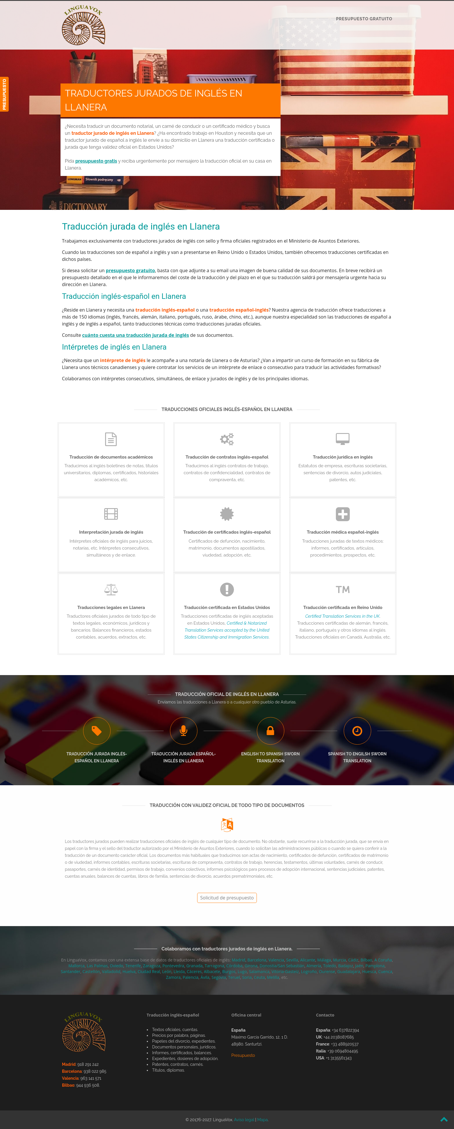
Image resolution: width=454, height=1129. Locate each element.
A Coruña (383, 960)
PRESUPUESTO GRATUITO (364, 19)
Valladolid (111, 971)
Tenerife (133, 965)
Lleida (179, 971)
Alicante (307, 960)
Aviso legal (244, 1119)
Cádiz (353, 960)
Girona (251, 965)
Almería (314, 965)
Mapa (262, 1119)
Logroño (308, 971)
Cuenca (385, 971)
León (166, 971)
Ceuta (259, 977)
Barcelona (256, 960)
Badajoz (345, 965)
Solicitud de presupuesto (227, 898)
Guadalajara (348, 971)
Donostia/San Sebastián (282, 965)
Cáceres (194, 971)
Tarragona (214, 965)
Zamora (173, 977)
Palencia (190, 977)
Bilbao (366, 960)
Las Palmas (97, 965)
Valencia (276, 960)
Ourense (327, 971)
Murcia (339, 960)
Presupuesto (243, 1055)
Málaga (324, 960)
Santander (70, 971)
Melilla (273, 977)
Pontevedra (173, 965)
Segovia (219, 977)
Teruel (234, 977)
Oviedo (116, 965)
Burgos (228, 971)
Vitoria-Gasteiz (285, 971)
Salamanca (259, 971)
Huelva (129, 971)
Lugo (242, 971)
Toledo (329, 965)
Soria (247, 977)
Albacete (212, 971)
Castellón (91, 971)
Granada (194, 965)
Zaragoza (151, 965)
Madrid (238, 960)
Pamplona (375, 965)
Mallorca (76, 965)
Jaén (359, 965)
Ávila (205, 977)
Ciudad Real (149, 971)
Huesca (369, 971)
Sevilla (292, 960)
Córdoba (234, 965)
